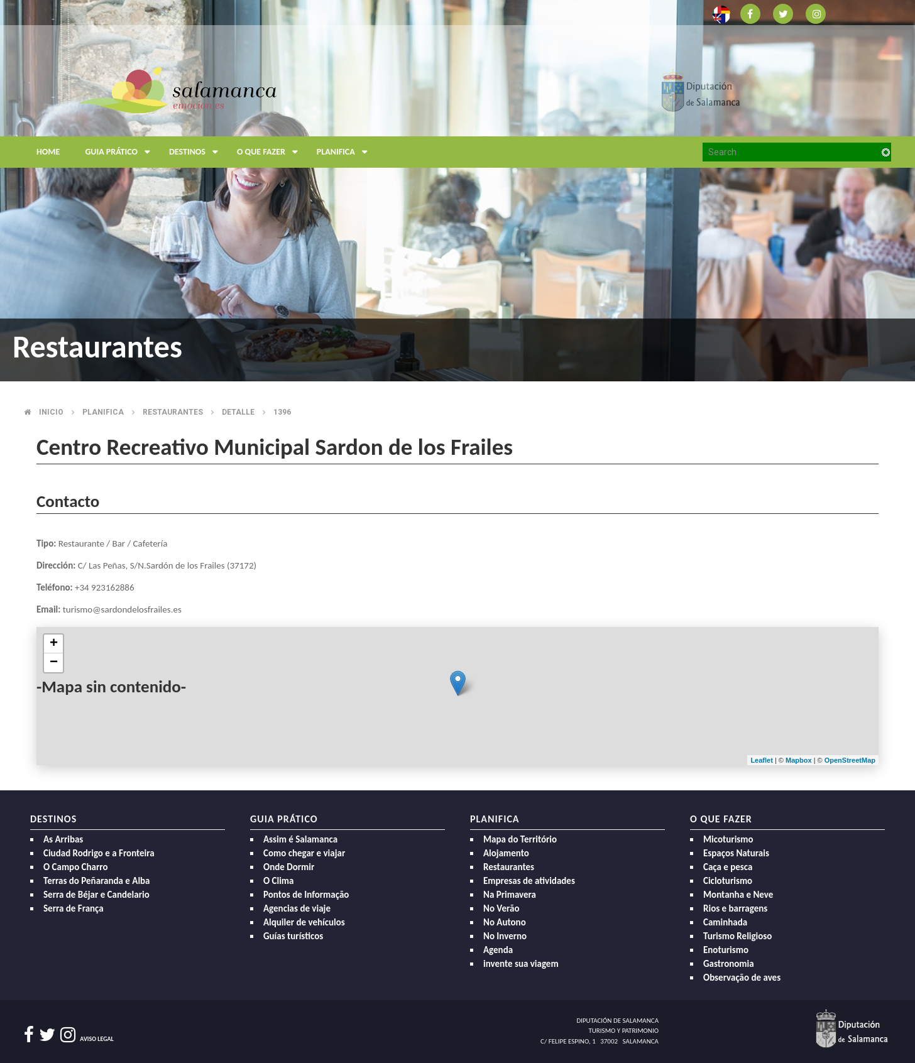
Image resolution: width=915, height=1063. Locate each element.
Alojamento (506, 853)
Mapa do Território (520, 839)
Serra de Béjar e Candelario (96, 894)
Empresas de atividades (529, 880)
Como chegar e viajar (304, 853)
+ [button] (54, 644)
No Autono (504, 922)
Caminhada (725, 922)
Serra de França (73, 908)
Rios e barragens (735, 908)
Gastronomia (728, 963)
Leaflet (761, 760)
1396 (282, 412)
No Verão (501, 908)
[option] (457, 190)
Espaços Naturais (736, 853)
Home (48, 151)
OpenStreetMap (850, 760)
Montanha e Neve (738, 894)
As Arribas (63, 839)
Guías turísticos (293, 936)
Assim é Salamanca (300, 839)
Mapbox (800, 760)
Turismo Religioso (737, 936)
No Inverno (505, 936)
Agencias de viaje (297, 908)
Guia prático (120, 152)
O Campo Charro (75, 867)
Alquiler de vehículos (304, 922)
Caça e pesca (727, 867)
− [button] (54, 662)
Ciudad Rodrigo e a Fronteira (99, 853)
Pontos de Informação (306, 894)
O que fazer (270, 152)
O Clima (278, 880)
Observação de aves (742, 977)
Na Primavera (509, 894)
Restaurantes (173, 412)
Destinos (196, 152)
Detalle (238, 412)
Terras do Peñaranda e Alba (96, 880)
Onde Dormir (288, 867)
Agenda (498, 950)
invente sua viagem (521, 963)
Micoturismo (728, 839)
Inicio (51, 412)
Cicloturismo (727, 880)
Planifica (345, 152)
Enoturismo (725, 950)
